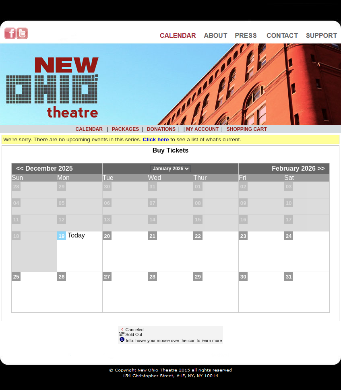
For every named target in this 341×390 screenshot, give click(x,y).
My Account (202, 129)
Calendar (89, 129)
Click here (156, 139)
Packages (125, 129)
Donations (161, 129)
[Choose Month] (170, 168)
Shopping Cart (247, 129)
